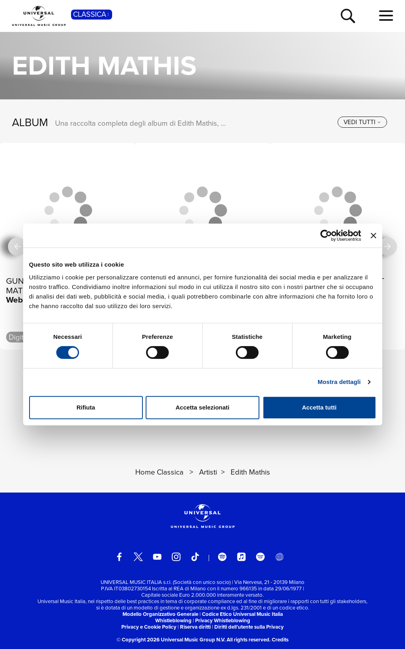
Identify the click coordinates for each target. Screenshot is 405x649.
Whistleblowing (173, 620)
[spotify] (222, 556)
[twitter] (138, 556)
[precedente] (17, 246)
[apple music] (241, 556)
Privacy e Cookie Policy (148, 627)
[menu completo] (386, 16)
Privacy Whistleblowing (222, 620)
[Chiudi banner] (373, 235)
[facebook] (119, 556)
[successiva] (387, 246)
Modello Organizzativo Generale (160, 614)
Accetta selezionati (202, 407)
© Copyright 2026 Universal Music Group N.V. (171, 639)
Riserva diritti (195, 627)
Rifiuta (86, 407)
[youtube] (157, 556)
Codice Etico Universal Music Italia (242, 614)
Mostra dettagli (339, 381)
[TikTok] (195, 556)
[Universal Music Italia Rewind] (279, 556)
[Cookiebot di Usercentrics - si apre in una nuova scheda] (326, 235)
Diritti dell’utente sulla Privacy (249, 627)
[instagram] (176, 556)
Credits (280, 639)
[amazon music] (260, 556)
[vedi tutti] (362, 122)
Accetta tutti (319, 407)
